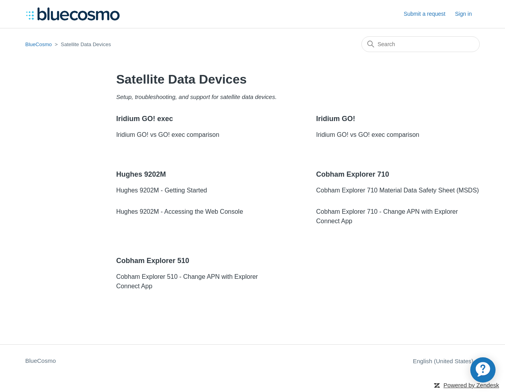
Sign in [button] (463, 14)
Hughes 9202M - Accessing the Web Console (179, 211)
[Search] (420, 44)
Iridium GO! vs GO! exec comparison (167, 134)
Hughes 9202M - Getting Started (161, 190)
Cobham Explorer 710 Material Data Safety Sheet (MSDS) (397, 190)
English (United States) (446, 361)
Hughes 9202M (141, 174)
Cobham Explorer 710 (352, 174)
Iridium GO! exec (144, 119)
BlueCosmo (38, 44)
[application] (483, 370)
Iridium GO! (335, 119)
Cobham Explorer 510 (152, 261)
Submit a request (424, 14)
